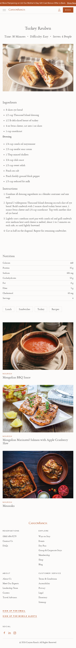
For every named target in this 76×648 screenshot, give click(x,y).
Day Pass (42, 546)
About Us (7, 579)
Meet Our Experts (11, 583)
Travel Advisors (10, 597)
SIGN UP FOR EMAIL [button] (14, 611)
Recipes (55, 309)
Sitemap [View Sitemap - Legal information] (42, 602)
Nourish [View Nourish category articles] (7, 374)
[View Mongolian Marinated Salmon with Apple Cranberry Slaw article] (38, 408)
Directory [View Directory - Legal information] (43, 597)
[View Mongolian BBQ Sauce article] (38, 346)
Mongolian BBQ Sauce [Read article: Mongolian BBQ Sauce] (16, 377)
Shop (41, 560)
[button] (59, 10)
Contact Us (8, 541)
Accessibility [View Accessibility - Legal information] (44, 583)
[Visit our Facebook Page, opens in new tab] (4, 633)
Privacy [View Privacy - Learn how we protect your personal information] (42, 588)
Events (41, 541)
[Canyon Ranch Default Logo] (17, 10)
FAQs (5, 546)
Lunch (8, 309)
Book (68, 10)
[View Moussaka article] (38, 474)
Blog (41, 564)
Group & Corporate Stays (50, 550)
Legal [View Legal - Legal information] (41, 593)
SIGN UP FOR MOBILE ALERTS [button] (20, 616)
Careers (6, 593)
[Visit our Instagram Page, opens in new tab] (14, 633)
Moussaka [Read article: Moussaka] (9, 505)
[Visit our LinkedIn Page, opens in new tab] (9, 633)
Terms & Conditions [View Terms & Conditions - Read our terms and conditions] (48, 579)
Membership (44, 555)
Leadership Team (10, 588)
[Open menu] (4, 10)
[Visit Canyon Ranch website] (38, 523)
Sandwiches (24, 309)
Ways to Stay (44, 536)
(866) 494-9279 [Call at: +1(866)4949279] (9, 536)
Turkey (40, 309)
